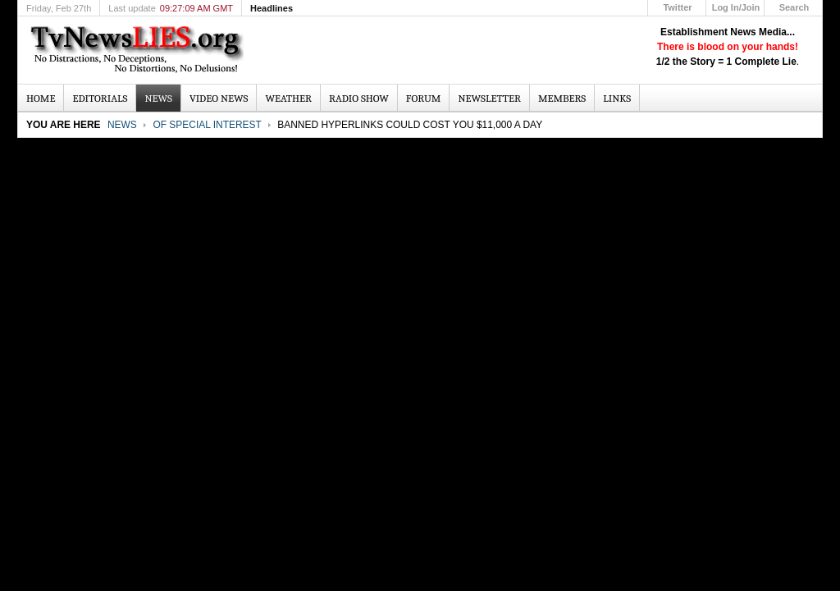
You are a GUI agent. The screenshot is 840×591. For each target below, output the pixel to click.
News (122, 125)
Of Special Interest (207, 125)
